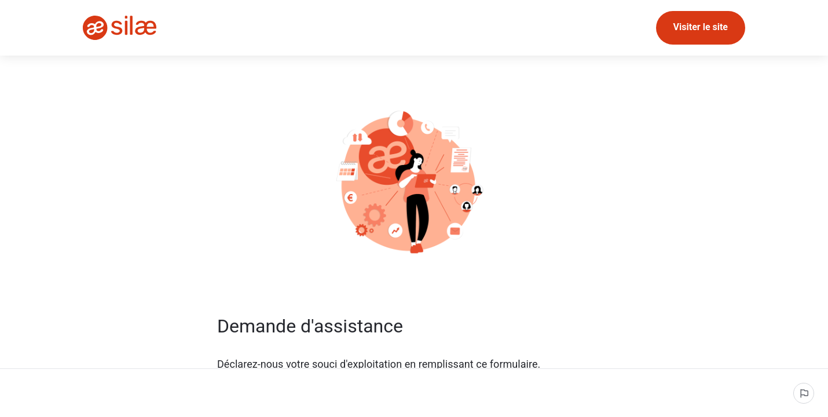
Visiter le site (700, 26)
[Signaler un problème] (803, 393)
